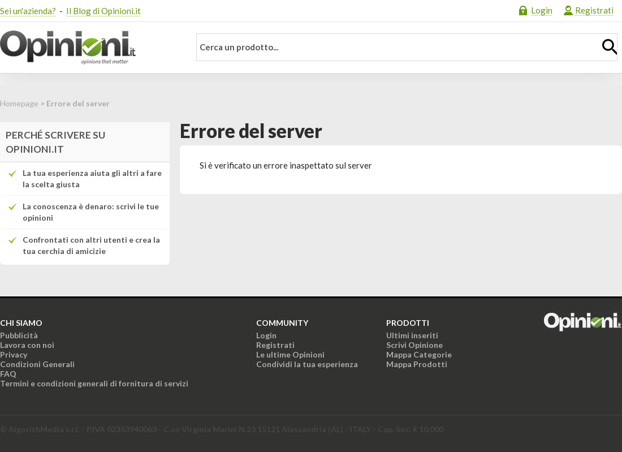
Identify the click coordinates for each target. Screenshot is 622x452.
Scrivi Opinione (414, 345)
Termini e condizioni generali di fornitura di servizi (94, 383)
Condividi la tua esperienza (307, 364)
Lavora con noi (27, 345)
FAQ (8, 373)
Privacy (13, 354)
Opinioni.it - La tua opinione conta (87, 47)
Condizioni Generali (37, 364)
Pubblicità (19, 335)
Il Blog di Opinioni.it (103, 11)
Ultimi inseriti (412, 335)
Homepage (19, 103)
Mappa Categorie (419, 354)
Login (541, 10)
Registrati (594, 10)
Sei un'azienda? (28, 11)
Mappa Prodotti (416, 364)
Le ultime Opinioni (290, 354)
